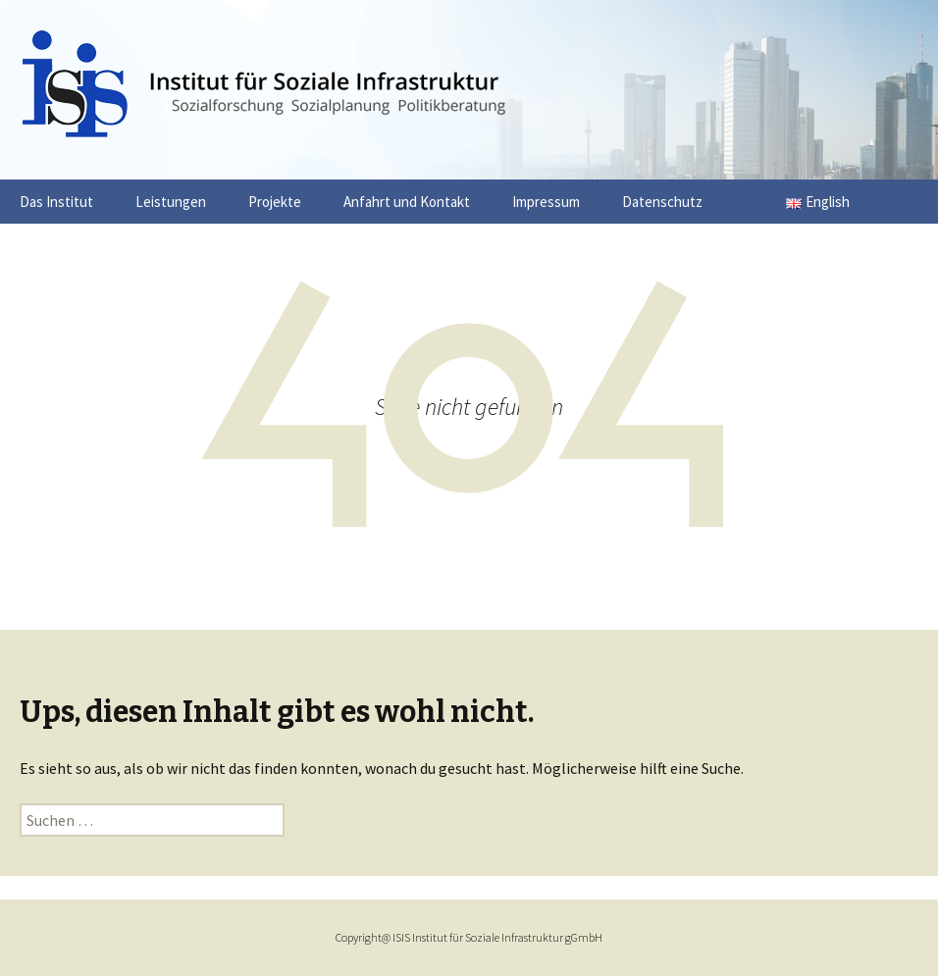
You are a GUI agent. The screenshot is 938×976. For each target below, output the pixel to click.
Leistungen (170, 201)
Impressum (546, 201)
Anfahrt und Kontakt (406, 201)
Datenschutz (662, 201)
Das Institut (56, 201)
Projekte (274, 201)
